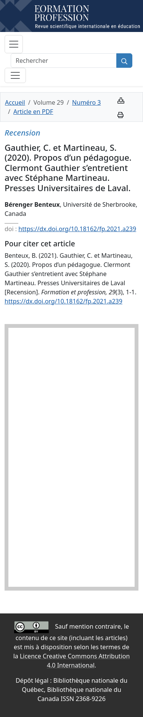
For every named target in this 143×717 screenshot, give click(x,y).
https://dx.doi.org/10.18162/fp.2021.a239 (77, 229)
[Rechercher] (64, 60)
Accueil (15, 102)
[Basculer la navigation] (14, 44)
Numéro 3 (86, 102)
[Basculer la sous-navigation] (15, 75)
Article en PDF (33, 111)
